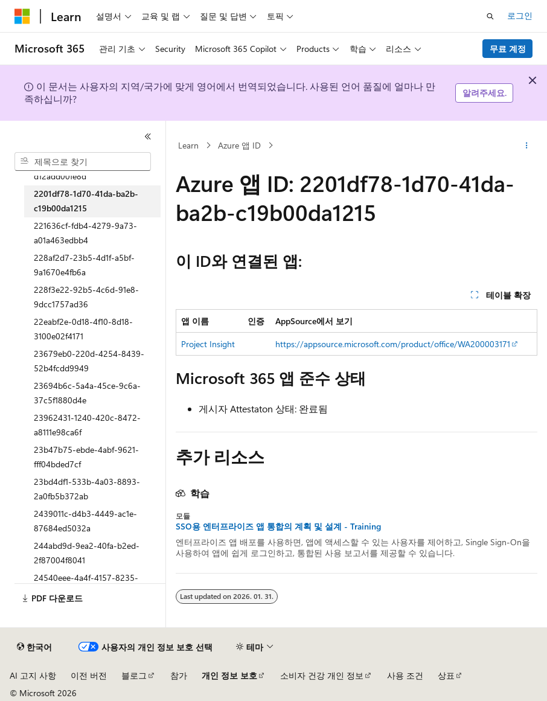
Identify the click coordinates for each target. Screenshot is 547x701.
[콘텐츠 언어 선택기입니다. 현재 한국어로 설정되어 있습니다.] (34, 647)
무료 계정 (508, 48)
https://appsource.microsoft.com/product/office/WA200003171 (392, 344)
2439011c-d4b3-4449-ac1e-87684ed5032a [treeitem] (85, 521)
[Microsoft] (22, 16)
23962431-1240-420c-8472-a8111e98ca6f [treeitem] (87, 425)
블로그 (134, 675)
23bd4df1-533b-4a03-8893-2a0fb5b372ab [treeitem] (87, 489)
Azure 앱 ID (239, 145)
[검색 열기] (490, 16)
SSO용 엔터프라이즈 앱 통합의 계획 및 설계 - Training (278, 526)
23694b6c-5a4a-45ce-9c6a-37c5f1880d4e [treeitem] (87, 393)
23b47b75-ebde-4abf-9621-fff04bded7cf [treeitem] (86, 457)
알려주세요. (484, 92)
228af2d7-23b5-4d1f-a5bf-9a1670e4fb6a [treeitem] (84, 265)
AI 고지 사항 (33, 675)
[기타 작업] (526, 145)
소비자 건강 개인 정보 (321, 675)
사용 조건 (405, 675)
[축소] (148, 136)
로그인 (520, 15)
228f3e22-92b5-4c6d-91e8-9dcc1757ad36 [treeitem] (86, 297)
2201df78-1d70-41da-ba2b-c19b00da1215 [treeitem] (86, 201)
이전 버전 (89, 675)
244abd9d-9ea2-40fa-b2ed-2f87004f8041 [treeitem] (86, 553)
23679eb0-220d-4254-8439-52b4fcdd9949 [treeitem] (89, 361)
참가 (178, 675)
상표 (446, 675)
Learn (188, 145)
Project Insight (208, 344)
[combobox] (82, 161)
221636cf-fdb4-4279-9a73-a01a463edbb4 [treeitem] (85, 233)
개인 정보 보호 (229, 675)
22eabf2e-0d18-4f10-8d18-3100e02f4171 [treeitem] (83, 329)
